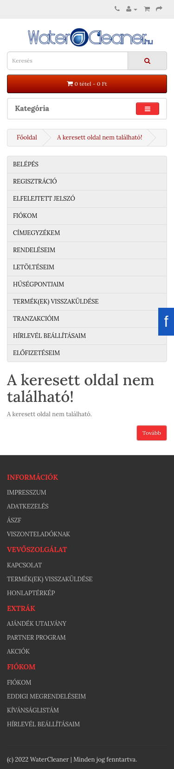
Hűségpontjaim (38, 284)
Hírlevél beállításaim (49, 336)
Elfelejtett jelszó (44, 199)
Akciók (18, 651)
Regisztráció (35, 181)
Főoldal (27, 137)
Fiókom (25, 216)
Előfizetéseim (36, 353)
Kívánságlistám (33, 710)
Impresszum (26, 492)
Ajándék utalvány (36, 624)
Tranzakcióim (36, 319)
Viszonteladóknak (38, 534)
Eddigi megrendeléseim (46, 696)
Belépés (26, 164)
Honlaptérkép (31, 593)
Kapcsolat (24, 565)
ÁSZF (14, 520)
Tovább (151, 432)
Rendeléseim (34, 250)
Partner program (36, 638)
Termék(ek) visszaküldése (56, 301)
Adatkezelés (28, 506)
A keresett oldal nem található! (99, 137)
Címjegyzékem (36, 233)
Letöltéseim (33, 267)
